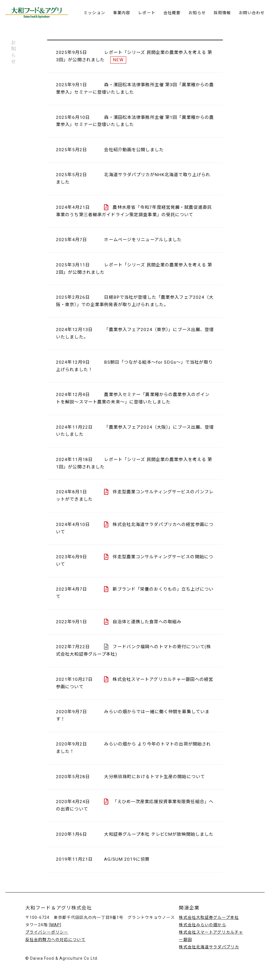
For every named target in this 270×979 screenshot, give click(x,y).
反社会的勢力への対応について (55, 939)
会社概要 (171, 12)
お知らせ (196, 12)
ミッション (94, 12)
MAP (55, 925)
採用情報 (222, 12)
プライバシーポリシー (46, 932)
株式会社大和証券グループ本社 (209, 917)
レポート (146, 12)
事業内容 (121, 12)
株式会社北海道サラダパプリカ (209, 947)
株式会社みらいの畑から (202, 925)
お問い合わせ (252, 12)
